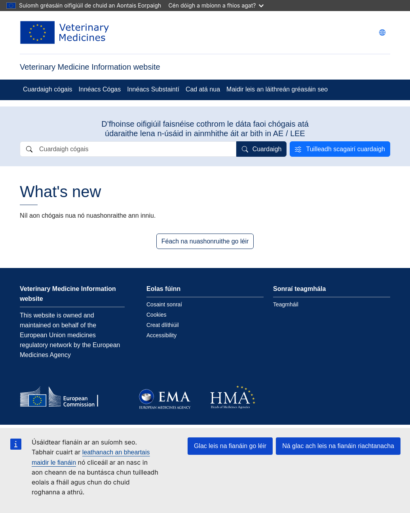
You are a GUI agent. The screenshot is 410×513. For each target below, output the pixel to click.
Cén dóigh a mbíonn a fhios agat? (216, 5)
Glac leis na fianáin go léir (230, 446)
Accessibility (161, 335)
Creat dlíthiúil (162, 325)
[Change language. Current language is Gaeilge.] (382, 32)
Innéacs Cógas (100, 89)
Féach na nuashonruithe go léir (205, 241)
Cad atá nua (203, 89)
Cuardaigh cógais (47, 89)
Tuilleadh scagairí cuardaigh (345, 149)
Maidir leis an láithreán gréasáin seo (277, 89)
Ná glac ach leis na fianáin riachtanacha (338, 446)
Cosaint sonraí (164, 304)
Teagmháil (285, 304)
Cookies (156, 315)
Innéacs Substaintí (153, 89)
